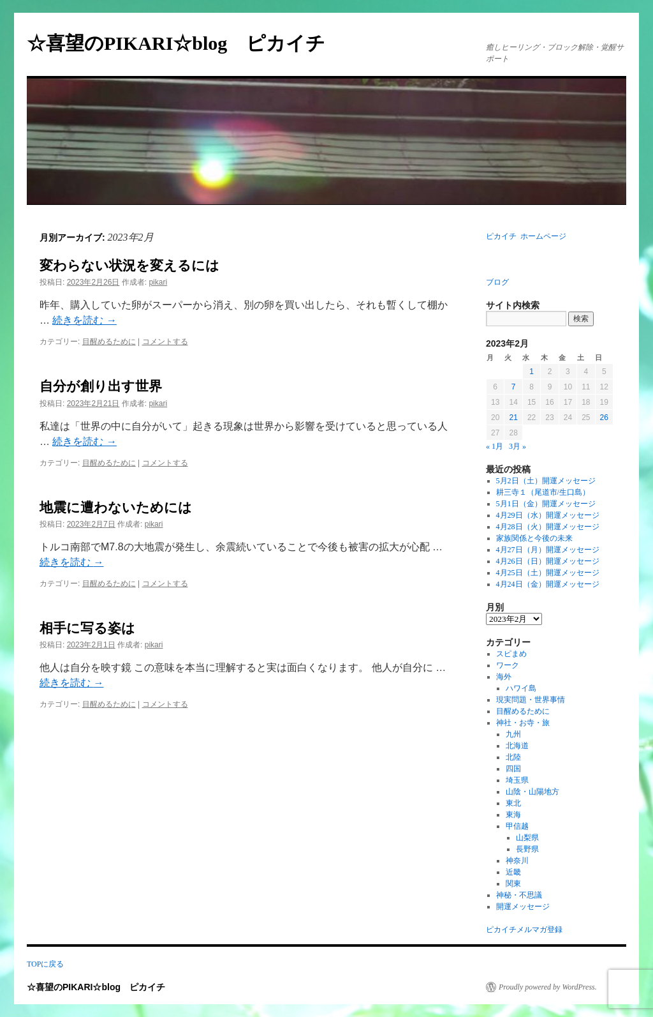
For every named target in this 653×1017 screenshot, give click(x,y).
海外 (503, 676)
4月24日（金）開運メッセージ (547, 584)
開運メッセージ (523, 906)
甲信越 (517, 826)
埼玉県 (517, 780)
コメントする (165, 341)
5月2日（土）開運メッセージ (546, 480)
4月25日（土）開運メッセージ (547, 572)
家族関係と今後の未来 (534, 538)
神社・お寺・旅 (523, 722)
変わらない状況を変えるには (129, 265)
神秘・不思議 (519, 895)
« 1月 (494, 446)
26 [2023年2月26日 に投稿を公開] (604, 417)
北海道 (517, 745)
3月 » (517, 446)
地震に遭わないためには (116, 507)
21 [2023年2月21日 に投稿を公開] (513, 417)
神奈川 (517, 860)
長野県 (527, 849)
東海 (513, 814)
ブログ (497, 282)
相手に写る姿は (87, 628)
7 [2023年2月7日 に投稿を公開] (513, 386)
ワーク (507, 665)
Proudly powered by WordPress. (548, 987)
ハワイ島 (521, 688)
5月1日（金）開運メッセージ (546, 503)
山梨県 (527, 837)
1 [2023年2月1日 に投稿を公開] (531, 371)
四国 (513, 768)
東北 (513, 803)
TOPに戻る (45, 964)
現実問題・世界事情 (530, 699)
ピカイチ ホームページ (526, 236)
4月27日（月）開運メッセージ (547, 549)
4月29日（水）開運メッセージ (547, 515)
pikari (158, 282)
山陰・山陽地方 (532, 791)
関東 (513, 883)
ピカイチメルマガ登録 (524, 929)
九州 (513, 734)
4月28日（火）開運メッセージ (547, 526)
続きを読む (84, 320)
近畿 (513, 872)
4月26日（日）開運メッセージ (547, 561)
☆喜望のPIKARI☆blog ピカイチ (185, 43)
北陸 (513, 757)
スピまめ (511, 653)
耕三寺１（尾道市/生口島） (543, 492)
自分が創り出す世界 (101, 386)
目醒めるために (109, 341)
